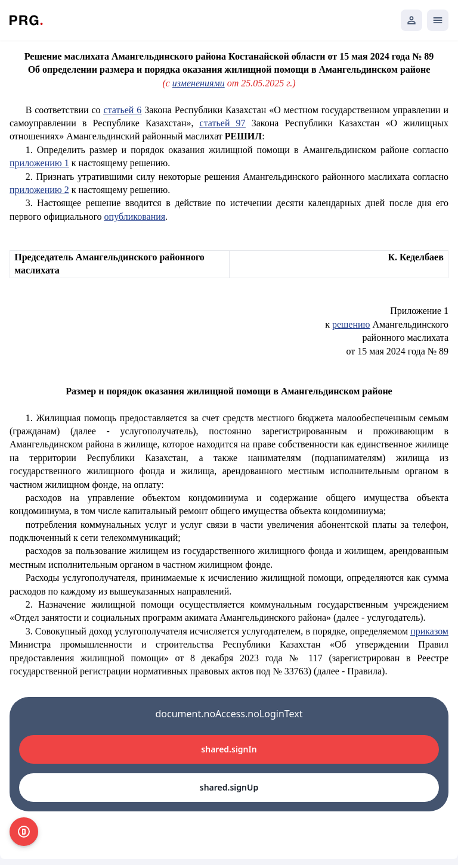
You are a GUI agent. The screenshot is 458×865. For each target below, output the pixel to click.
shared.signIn (228, 749)
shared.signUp (229, 787)
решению (351, 324)
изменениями (198, 83)
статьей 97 (223, 123)
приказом (429, 631)
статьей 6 (122, 110)
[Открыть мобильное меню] (437, 20)
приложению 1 (39, 163)
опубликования (135, 216)
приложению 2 (39, 190)
